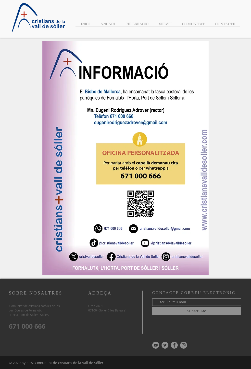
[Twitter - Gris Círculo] (165, 345)
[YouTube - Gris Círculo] (155, 345)
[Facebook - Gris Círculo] (174, 345)
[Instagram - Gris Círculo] (183, 345)
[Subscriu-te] (196, 311)
